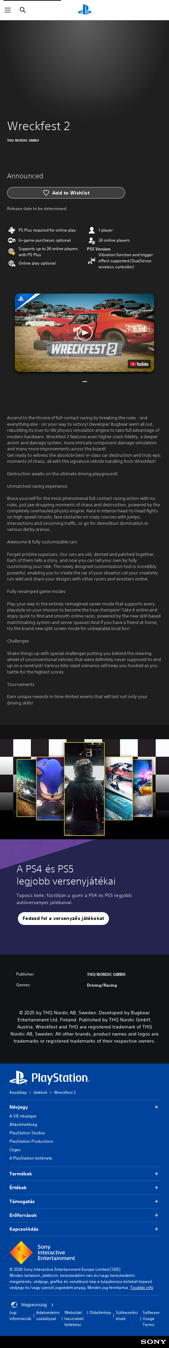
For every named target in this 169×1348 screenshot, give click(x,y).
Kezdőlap (18, 1092)
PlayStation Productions (31, 1141)
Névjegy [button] (84, 1107)
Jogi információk (20, 1315)
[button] (84, 333)
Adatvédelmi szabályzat (48, 1315)
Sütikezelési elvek (127, 1315)
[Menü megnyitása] (7, 10)
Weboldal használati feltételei (74, 1318)
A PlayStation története (30, 1158)
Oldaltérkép (100, 1312)
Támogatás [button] (84, 1201)
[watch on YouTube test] (139, 364)
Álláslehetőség (23, 1124)
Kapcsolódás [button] (84, 1229)
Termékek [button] (84, 1174)
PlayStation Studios (27, 1133)
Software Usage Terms (151, 1318)
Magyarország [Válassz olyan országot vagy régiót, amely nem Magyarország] (32, 1305)
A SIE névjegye (22, 1116)
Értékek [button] (84, 1188)
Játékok (40, 1092)
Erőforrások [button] (84, 1215)
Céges (15, 1149)
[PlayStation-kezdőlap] (84, 10)
